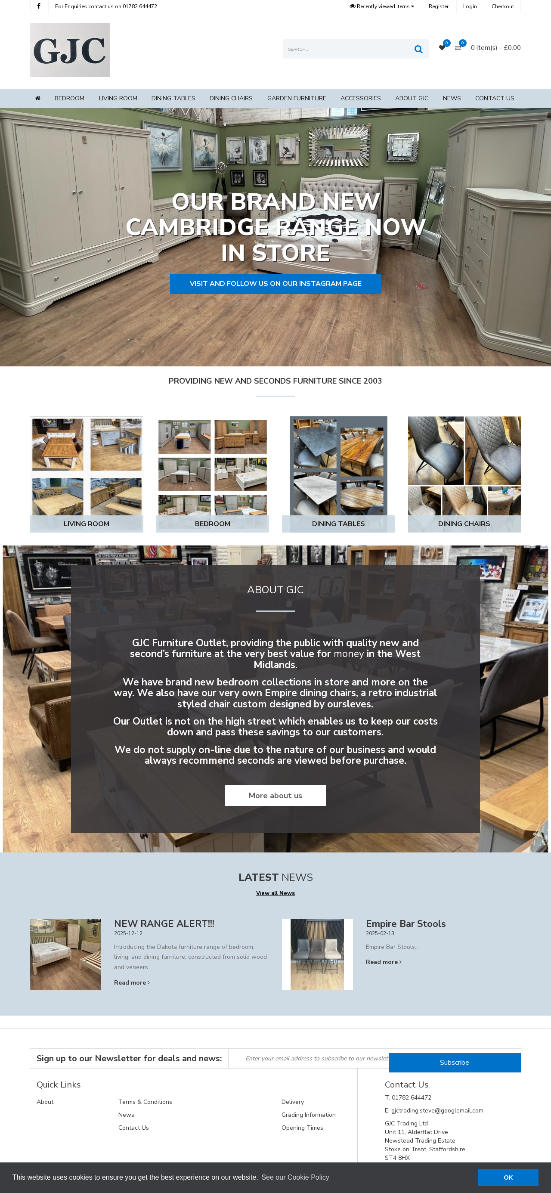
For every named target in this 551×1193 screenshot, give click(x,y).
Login (470, 6)
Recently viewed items (380, 6)
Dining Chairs (231, 98)
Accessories (361, 98)
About (45, 1102)
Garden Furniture (296, 98)
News (452, 98)
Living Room (118, 98)
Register (439, 6)
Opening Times (302, 1128)
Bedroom (69, 98)
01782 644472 (106, 6)
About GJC (411, 98)
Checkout (503, 6)
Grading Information (309, 1115)
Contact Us (494, 98)
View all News (275, 893)
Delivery (293, 1102)
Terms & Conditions (145, 1102)
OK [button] (508, 1177)
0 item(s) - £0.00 (496, 47)
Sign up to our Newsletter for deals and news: (129, 1058)
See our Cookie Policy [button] (295, 1177)
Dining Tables (173, 98)
